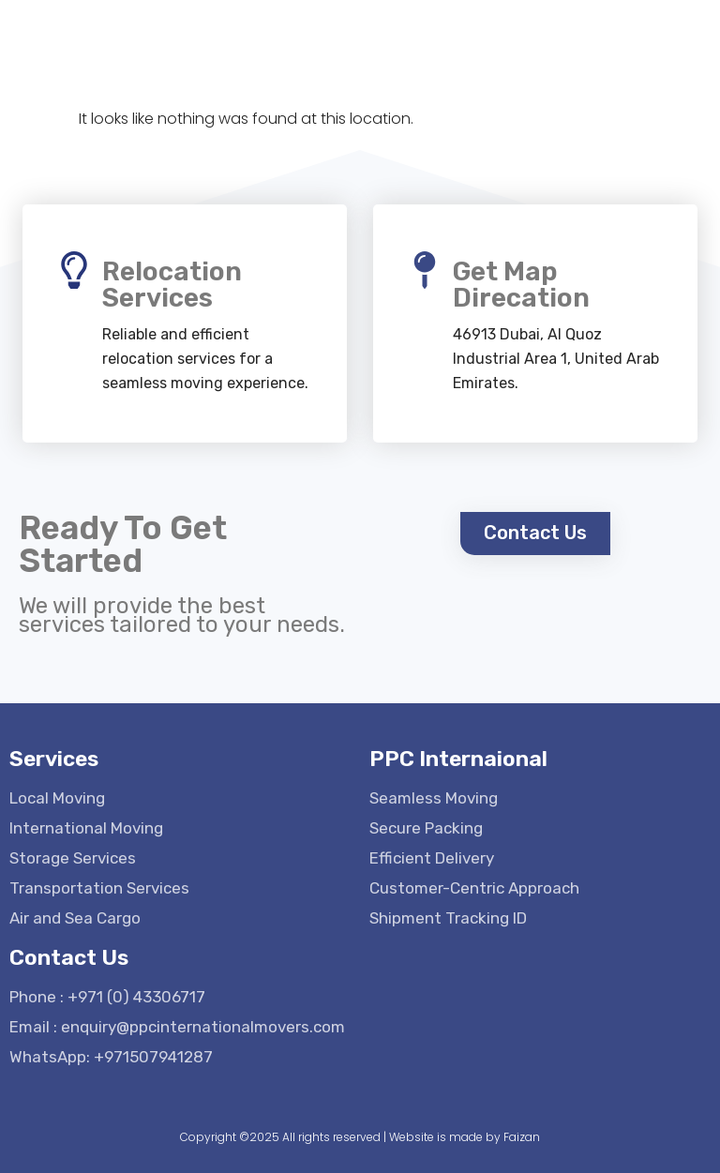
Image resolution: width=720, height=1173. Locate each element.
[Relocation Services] (74, 270)
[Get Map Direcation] (424, 270)
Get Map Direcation (521, 284)
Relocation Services (172, 284)
